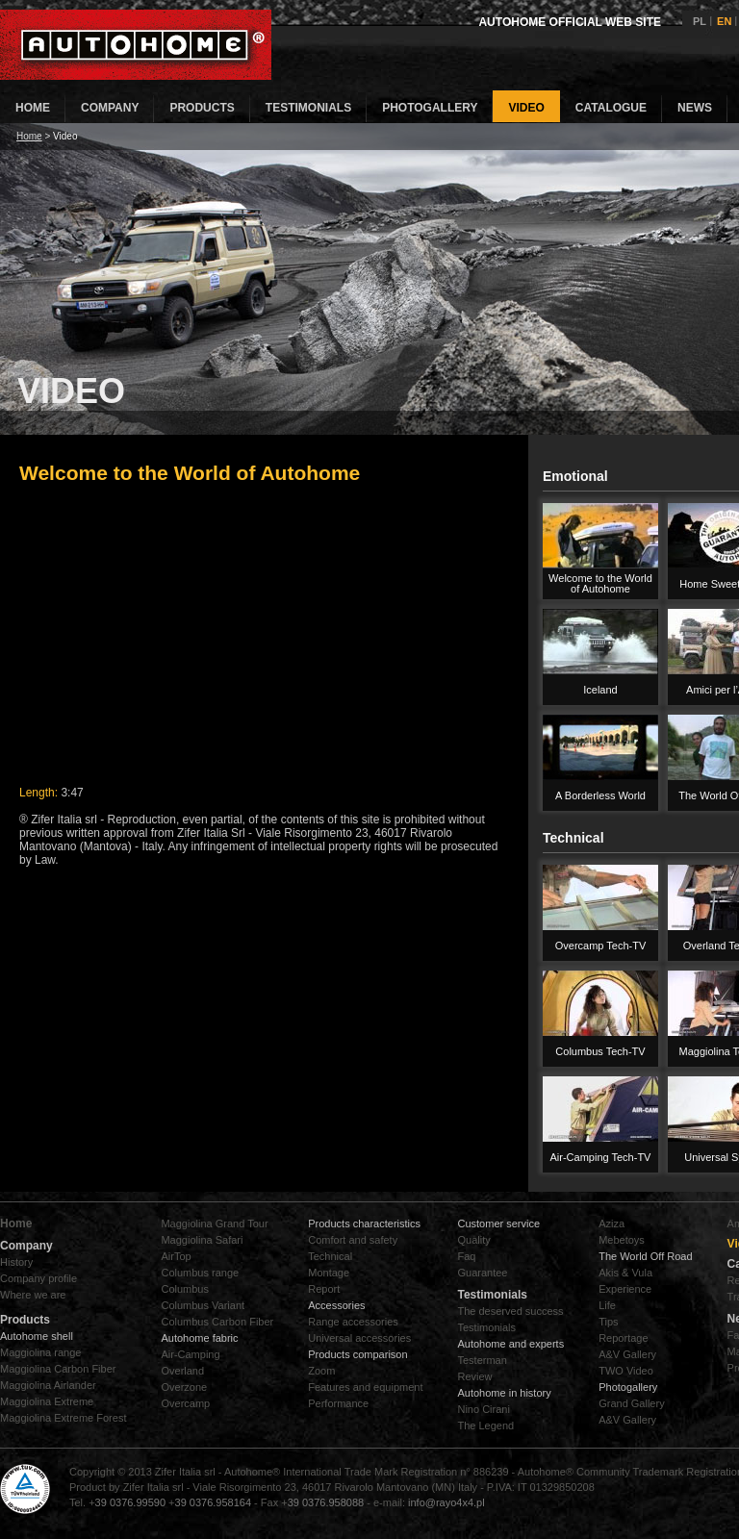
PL (699, 21)
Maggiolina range (40, 1352)
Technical (330, 1256)
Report (324, 1289)
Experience (625, 1289)
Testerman (481, 1360)
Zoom (321, 1370)
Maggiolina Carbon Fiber (57, 1369)
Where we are (32, 1294)
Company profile (38, 1278)
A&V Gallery (627, 1354)
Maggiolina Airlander (48, 1385)
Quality (473, 1240)
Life (607, 1305)
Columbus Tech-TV (600, 1051)
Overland (182, 1370)
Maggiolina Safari (201, 1240)
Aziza (611, 1223)
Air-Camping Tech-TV (600, 1157)
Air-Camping (190, 1354)
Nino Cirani (483, 1409)
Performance (338, 1403)
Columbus (185, 1289)
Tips (608, 1321)
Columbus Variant (202, 1305)
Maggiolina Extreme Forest (63, 1418)
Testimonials (486, 1327)
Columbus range (200, 1272)
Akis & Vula (625, 1272)
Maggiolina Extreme (46, 1401)
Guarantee (482, 1272)
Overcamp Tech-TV (601, 945)
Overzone (184, 1387)
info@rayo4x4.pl (446, 1502)
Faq (466, 1256)
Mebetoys (622, 1240)
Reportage (623, 1338)
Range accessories (353, 1321)
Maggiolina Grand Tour (214, 1223)
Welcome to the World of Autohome (600, 583)
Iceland (600, 689)
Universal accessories (359, 1338)
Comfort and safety (352, 1240)
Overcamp (185, 1403)
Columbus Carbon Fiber (217, 1321)
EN (724, 21)
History (16, 1262)
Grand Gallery (631, 1403)
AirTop (176, 1256)
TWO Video (626, 1370)
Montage (328, 1272)
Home (29, 136)
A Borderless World (600, 795)
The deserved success (510, 1311)
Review (474, 1376)
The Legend (485, 1425)
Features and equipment (365, 1387)
